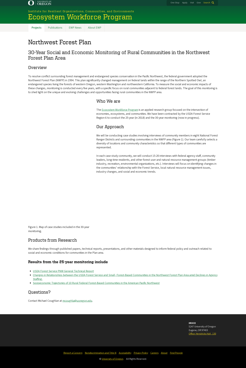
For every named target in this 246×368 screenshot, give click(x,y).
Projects (36, 28)
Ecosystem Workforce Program (120, 110)
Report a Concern (72, 353)
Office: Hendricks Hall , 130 (202, 333)
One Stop (175, 2)
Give (199, 2)
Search (206, 2)
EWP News (75, 28)
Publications (55, 28)
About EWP (94, 28)
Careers (154, 353)
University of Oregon (112, 359)
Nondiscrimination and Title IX (100, 353)
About (164, 353)
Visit (192, 2)
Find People (176, 353)
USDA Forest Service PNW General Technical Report (63, 271)
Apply (184, 2)
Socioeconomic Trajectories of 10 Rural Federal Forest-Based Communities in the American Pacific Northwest (96, 283)
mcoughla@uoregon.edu (77, 301)
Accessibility (125, 353)
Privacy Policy (141, 353)
